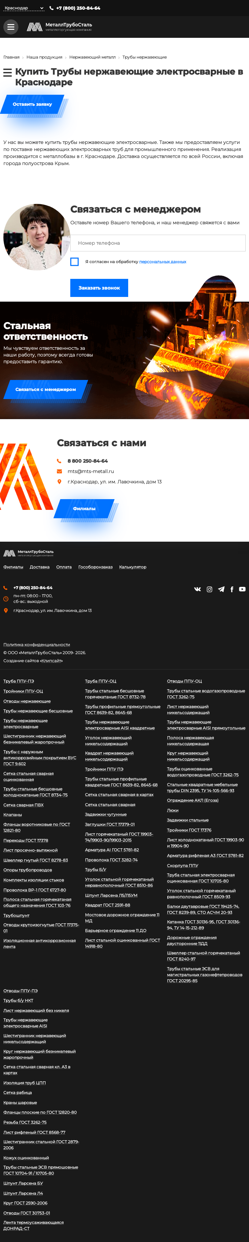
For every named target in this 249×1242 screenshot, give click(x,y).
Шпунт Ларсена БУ (23, 1183)
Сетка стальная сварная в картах (119, 794)
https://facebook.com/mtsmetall (231, 589)
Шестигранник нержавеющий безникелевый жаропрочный (34, 739)
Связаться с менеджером (45, 389)
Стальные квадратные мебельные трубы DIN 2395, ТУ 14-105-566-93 (202, 787)
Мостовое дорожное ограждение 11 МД (122, 917)
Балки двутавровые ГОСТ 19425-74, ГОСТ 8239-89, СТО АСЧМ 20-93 (203, 909)
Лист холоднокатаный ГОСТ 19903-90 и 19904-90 (205, 842)
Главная (11, 57)
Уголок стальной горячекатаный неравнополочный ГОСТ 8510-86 (119, 882)
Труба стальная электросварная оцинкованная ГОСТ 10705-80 (201, 877)
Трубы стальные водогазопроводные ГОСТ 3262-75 (206, 693)
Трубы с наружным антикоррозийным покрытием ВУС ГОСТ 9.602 (39, 757)
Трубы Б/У (95, 869)
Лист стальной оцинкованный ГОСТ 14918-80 (122, 943)
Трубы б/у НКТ (18, 1000)
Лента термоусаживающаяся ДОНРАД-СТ (33, 1225)
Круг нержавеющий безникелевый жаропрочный (39, 1054)
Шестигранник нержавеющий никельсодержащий (34, 1038)
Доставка (40, 567)
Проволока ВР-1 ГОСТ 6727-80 (34, 889)
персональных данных (162, 262)
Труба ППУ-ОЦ (100, 681)
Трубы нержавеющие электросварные (25, 723)
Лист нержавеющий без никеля (36, 1010)
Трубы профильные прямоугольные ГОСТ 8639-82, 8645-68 (122, 709)
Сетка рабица (17, 1092)
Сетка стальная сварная (110, 804)
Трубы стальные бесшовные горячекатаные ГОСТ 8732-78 (115, 693)
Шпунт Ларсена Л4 (23, 1193)
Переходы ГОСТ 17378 (25, 840)
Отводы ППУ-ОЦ (184, 681)
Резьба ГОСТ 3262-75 (25, 1122)
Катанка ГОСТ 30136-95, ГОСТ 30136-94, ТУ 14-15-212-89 (203, 924)
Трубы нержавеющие (144, 57)
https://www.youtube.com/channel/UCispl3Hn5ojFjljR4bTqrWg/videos (242, 589)
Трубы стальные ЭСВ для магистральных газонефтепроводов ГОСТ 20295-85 (204, 974)
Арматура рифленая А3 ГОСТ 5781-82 (205, 855)
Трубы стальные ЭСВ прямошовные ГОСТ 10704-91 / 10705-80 (40, 1170)
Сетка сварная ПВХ (23, 804)
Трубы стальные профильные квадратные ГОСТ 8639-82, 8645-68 (121, 781)
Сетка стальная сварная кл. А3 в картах (36, 1069)
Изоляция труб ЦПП (24, 1082)
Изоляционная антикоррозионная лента (39, 943)
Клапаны (12, 814)
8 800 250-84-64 (88, 461)
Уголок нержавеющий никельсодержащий (108, 740)
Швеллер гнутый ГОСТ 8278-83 (35, 860)
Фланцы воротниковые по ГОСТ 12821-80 (36, 827)
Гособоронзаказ (95, 567)
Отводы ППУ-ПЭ (20, 990)
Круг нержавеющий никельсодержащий (188, 756)
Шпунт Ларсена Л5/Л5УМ (111, 895)
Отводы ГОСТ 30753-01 (26, 1213)
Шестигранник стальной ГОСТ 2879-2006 (41, 1144)
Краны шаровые (20, 1102)
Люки (172, 810)
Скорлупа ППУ (182, 865)
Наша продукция (44, 57)
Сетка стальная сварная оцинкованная (28, 776)
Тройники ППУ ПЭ (104, 769)
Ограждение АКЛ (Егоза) (193, 800)
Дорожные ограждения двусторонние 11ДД (192, 940)
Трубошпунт (16, 915)
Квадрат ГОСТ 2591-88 (107, 905)
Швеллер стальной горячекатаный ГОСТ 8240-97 (203, 955)
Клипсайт (51, 661)
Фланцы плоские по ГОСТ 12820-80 (40, 1112)
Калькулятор (132, 567)
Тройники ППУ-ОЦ (23, 691)
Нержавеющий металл (92, 57)
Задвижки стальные (188, 820)
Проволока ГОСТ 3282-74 (111, 859)
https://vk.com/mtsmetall (197, 589)
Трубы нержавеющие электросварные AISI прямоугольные (206, 724)
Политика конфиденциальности (36, 645)
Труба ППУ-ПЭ (18, 681)
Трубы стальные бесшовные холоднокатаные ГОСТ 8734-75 (35, 791)
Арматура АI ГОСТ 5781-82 (112, 849)
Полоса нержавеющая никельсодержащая (190, 740)
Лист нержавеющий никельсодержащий (188, 709)
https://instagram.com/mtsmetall (209, 589)
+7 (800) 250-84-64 (78, 8)
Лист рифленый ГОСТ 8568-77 (34, 1132)
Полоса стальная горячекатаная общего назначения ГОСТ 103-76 (37, 902)
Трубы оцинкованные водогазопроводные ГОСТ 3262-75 (203, 771)
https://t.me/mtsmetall (221, 589)
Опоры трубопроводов (27, 869)
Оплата (64, 567)
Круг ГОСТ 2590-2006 (25, 1203)
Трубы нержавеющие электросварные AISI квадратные (120, 724)
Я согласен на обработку (135, 262)
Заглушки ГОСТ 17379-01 (110, 824)
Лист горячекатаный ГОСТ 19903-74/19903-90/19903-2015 (119, 837)
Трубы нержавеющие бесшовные (38, 710)
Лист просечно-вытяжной (30, 850)
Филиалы (84, 508)
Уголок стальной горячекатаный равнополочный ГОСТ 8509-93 (201, 893)
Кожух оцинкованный (26, 1157)
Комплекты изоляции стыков (33, 879)
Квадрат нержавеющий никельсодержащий (109, 756)
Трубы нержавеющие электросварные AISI (25, 1022)
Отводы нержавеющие (27, 701)
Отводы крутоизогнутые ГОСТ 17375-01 (41, 927)
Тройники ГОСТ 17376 (189, 830)
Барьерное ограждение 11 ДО (115, 930)
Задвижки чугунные (106, 814)
